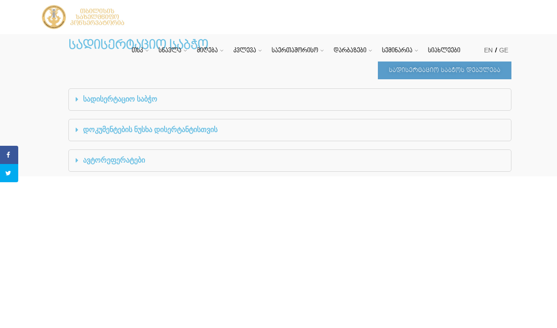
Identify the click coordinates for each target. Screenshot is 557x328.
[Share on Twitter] (9, 173)
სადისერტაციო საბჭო (120, 99)
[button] (444, 70)
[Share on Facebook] (9, 155)
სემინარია (397, 50)
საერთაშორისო (295, 50)
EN (488, 50)
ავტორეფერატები (114, 160)
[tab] (289, 99)
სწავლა (170, 50)
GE (503, 50)
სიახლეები (444, 50)
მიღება (207, 50)
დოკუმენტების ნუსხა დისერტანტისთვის (150, 129)
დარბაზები (350, 50)
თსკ (137, 50)
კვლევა (244, 50)
